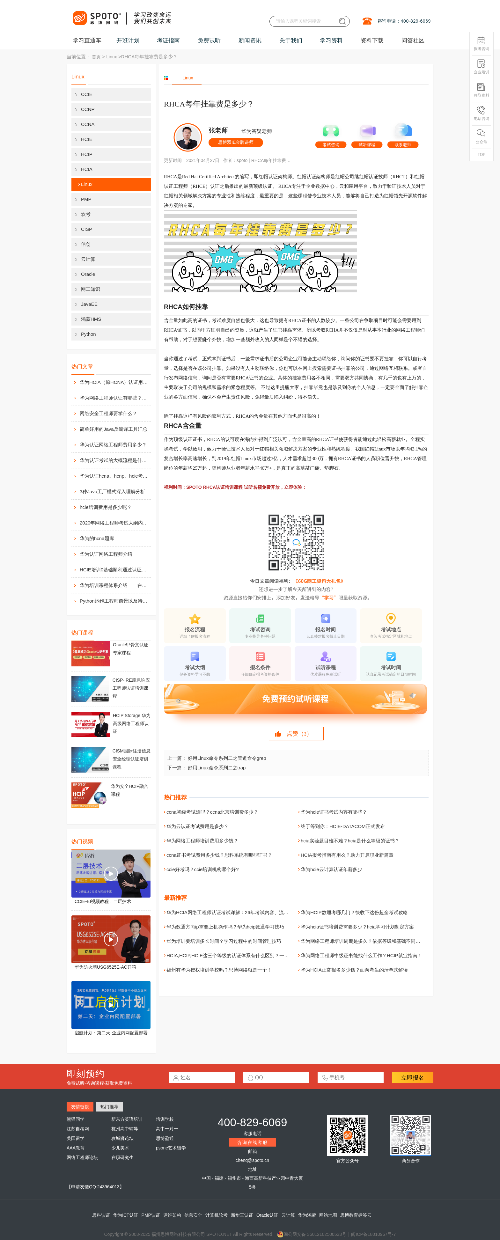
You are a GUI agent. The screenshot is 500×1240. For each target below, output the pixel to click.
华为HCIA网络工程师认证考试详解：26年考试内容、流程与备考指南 (239, 912)
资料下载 (372, 40)
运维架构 (172, 1215)
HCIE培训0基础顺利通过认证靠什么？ (115, 569)
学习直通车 (87, 40)
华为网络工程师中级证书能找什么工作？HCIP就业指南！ (361, 955)
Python (88, 334)
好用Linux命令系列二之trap (217, 767)
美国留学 (76, 1138)
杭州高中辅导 (124, 1128)
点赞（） (299, 733)
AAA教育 (76, 1147)
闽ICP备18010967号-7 (373, 1234)
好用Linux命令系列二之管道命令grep (227, 758)
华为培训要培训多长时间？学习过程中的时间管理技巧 (223, 941)
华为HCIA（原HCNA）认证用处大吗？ (115, 382)
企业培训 (481, 66)
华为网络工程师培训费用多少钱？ (202, 840)
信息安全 (193, 1215)
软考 (86, 214)
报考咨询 (481, 43)
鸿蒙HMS (91, 319)
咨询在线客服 (252, 1142)
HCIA (86, 169)
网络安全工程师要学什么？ (108, 413)
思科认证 (101, 1215)
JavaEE (89, 304)
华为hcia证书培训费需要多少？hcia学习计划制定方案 (357, 926)
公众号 (481, 136)
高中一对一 (167, 1128)
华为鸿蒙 (307, 1215)
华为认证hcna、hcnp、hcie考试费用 (115, 476)
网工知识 (90, 289)
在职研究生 (122, 1157)
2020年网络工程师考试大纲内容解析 (115, 522)
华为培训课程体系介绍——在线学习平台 (115, 585)
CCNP (88, 109)
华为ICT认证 (125, 1215)
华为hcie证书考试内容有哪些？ (334, 812)
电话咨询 (481, 113)
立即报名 (412, 1078)
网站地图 (328, 1215)
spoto (242, 160)
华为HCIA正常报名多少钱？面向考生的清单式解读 (354, 969)
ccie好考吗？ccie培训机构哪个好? (202, 869)
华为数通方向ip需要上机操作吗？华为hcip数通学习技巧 (225, 926)
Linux (111, 56)
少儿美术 (120, 1147)
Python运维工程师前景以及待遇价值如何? (115, 601)
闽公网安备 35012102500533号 (311, 1234)
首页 (96, 56)
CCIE (86, 94)
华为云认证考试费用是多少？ (197, 826)
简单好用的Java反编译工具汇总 (113, 429)
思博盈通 (165, 1138)
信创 (86, 244)
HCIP (86, 154)
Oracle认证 (267, 1215)
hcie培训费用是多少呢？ (106, 507)
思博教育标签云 (355, 1215)
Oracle (88, 274)
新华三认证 (242, 1215)
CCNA (88, 124)
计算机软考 (216, 1215)
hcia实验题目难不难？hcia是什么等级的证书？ (350, 840)
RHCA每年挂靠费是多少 (272, 160)
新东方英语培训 (127, 1119)
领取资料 (481, 90)
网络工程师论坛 (82, 1157)
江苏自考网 (78, 1128)
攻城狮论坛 (122, 1138)
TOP (481, 154)
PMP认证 (151, 1215)
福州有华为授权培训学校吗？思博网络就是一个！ (219, 969)
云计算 (88, 259)
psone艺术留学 (171, 1147)
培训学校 (165, 1119)
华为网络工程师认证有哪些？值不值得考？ (115, 397)
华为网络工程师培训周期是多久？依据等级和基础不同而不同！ (368, 941)
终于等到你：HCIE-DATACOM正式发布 (343, 826)
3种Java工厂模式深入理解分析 (112, 491)
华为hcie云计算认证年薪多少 (331, 869)
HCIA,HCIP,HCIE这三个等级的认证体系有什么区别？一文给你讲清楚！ (242, 955)
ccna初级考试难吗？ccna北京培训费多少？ (212, 812)
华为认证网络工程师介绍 (106, 554)
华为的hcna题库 (97, 538)
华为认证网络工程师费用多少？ (113, 444)
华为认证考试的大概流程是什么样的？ (115, 460)
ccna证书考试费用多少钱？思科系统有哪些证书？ (219, 855)
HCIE (86, 139)
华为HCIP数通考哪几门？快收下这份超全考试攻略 (354, 912)
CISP (86, 229)
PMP (86, 199)
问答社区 (412, 40)
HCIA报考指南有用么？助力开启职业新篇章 (347, 855)
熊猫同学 (76, 1119)
